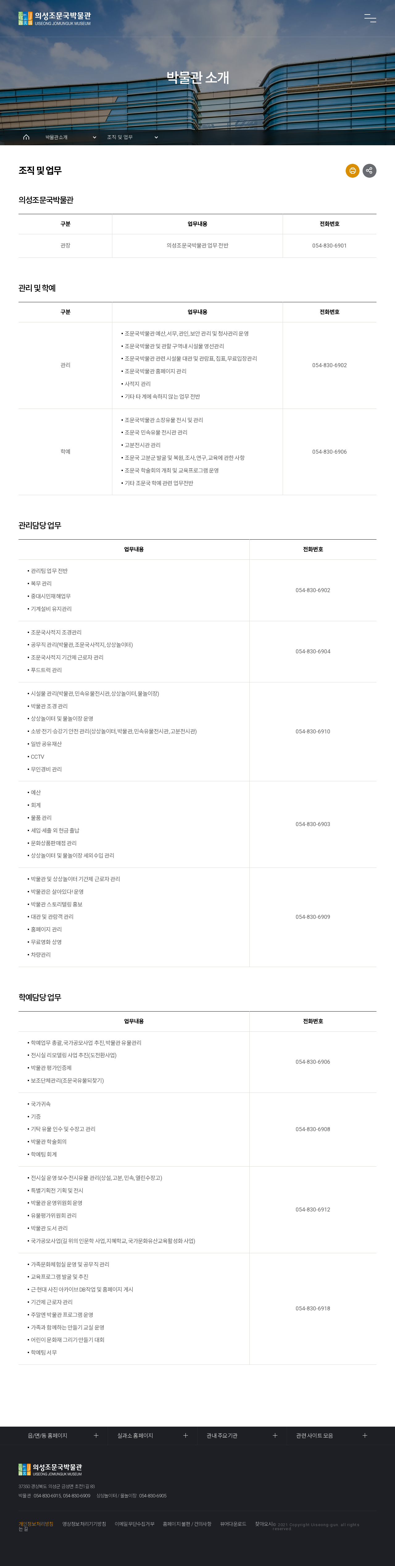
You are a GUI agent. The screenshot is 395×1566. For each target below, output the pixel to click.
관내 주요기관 (222, 1435)
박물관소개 (56, 137)
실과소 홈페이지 (135, 1435)
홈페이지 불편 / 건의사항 (187, 1524)
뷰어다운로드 (233, 1524)
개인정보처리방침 (36, 1524)
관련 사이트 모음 (314, 1435)
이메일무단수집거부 (134, 1524)
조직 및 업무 (120, 137)
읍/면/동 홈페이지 (47, 1435)
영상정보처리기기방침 (84, 1524)
